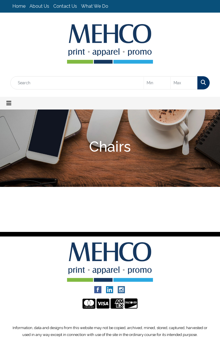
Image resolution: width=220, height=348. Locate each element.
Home (18, 6)
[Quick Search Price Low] (157, 82)
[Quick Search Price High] (184, 82)
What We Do (94, 6)
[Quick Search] (77, 82)
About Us (39, 6)
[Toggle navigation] (9, 103)
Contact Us (65, 6)
